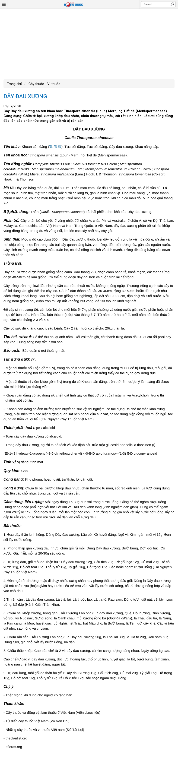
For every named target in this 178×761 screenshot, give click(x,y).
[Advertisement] (89, 43)
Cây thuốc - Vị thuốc (44, 84)
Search (172, 4)
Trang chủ (14, 84)
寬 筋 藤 (55, 147)
